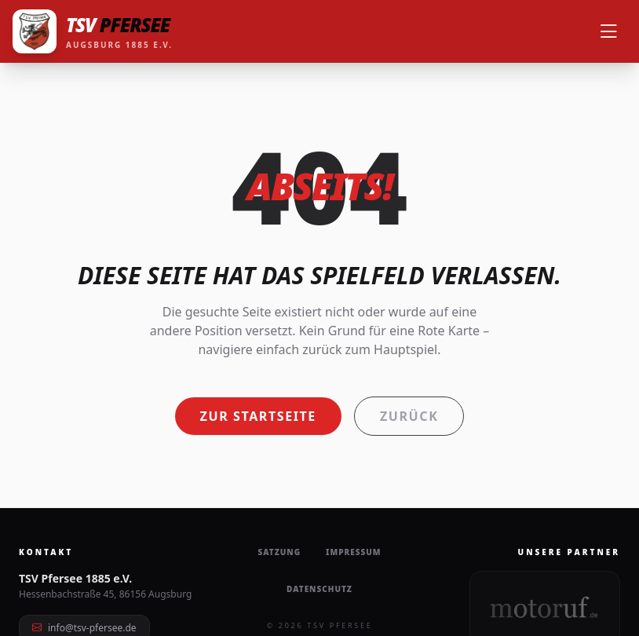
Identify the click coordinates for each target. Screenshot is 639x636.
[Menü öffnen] (608, 31)
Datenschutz (319, 588)
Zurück (409, 416)
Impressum (353, 551)
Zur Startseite (258, 416)
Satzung (279, 551)
